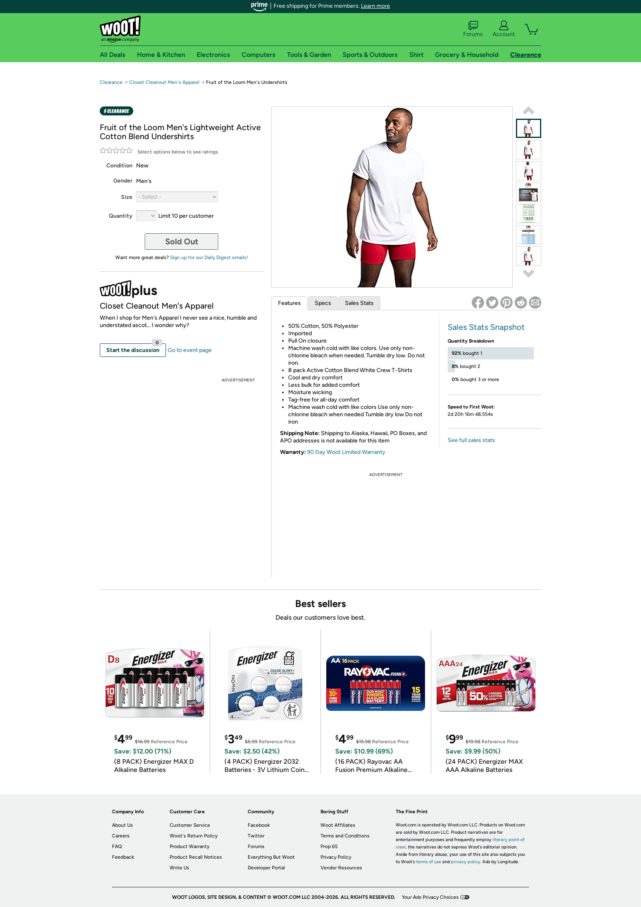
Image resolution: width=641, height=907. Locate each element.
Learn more (375, 5)
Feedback (123, 857)
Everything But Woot (271, 857)
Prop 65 (329, 846)
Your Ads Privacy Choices (430, 897)
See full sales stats (471, 440)
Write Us (179, 868)
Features (289, 303)
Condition (119, 165)
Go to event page (190, 350)
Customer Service (190, 825)
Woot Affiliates (337, 825)
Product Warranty (189, 846)
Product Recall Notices (196, 857)
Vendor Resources (341, 868)
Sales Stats (359, 303)
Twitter (256, 836)
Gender (122, 180)
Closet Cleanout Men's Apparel (164, 82)
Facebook (259, 825)
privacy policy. (466, 861)
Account (504, 29)
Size (126, 197)
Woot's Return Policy (193, 836)
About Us (122, 825)
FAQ (117, 846)
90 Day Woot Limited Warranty (346, 452)
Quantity (120, 215)
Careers (121, 836)
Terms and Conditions (345, 836)
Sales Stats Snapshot (486, 327)
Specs (323, 303)
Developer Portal (266, 868)
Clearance (111, 82)
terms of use (428, 861)
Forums (473, 29)
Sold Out (181, 241)
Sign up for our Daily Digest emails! (209, 257)
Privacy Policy (335, 857)
